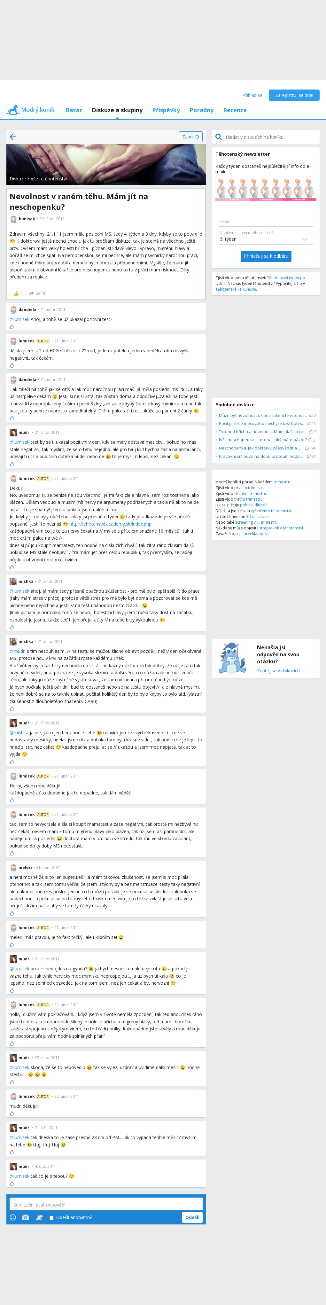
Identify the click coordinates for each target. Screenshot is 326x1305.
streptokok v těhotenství (281, 528)
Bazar (74, 110)
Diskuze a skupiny (117, 110)
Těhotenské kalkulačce (235, 289)
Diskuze (18, 179)
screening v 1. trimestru (256, 522)
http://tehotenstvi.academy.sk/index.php (110, 524)
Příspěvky (166, 110)
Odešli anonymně (71, 1217)
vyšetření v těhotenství (271, 510)
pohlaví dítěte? (253, 505)
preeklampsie (256, 533)
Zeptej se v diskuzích (278, 671)
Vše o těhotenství (49, 179)
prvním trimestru (249, 487)
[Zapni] (191, 136)
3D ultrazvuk (257, 516)
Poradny (201, 110)
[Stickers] (39, 1217)
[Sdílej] (38, 293)
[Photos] (25, 1217)
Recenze (235, 110)
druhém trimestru (250, 493)
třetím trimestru (248, 499)
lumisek (21, 319)
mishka (21, 733)
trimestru (282, 482)
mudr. (20, 651)
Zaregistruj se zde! (294, 95)
